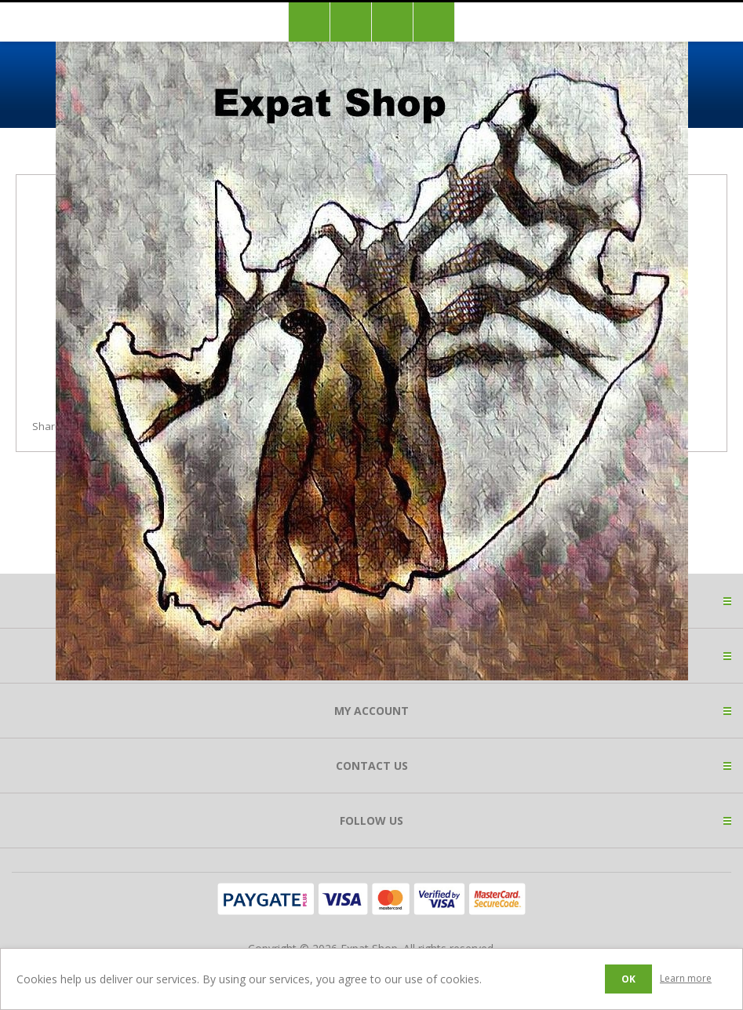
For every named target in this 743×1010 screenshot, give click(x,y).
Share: (48, 426)
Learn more (686, 978)
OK (628, 979)
